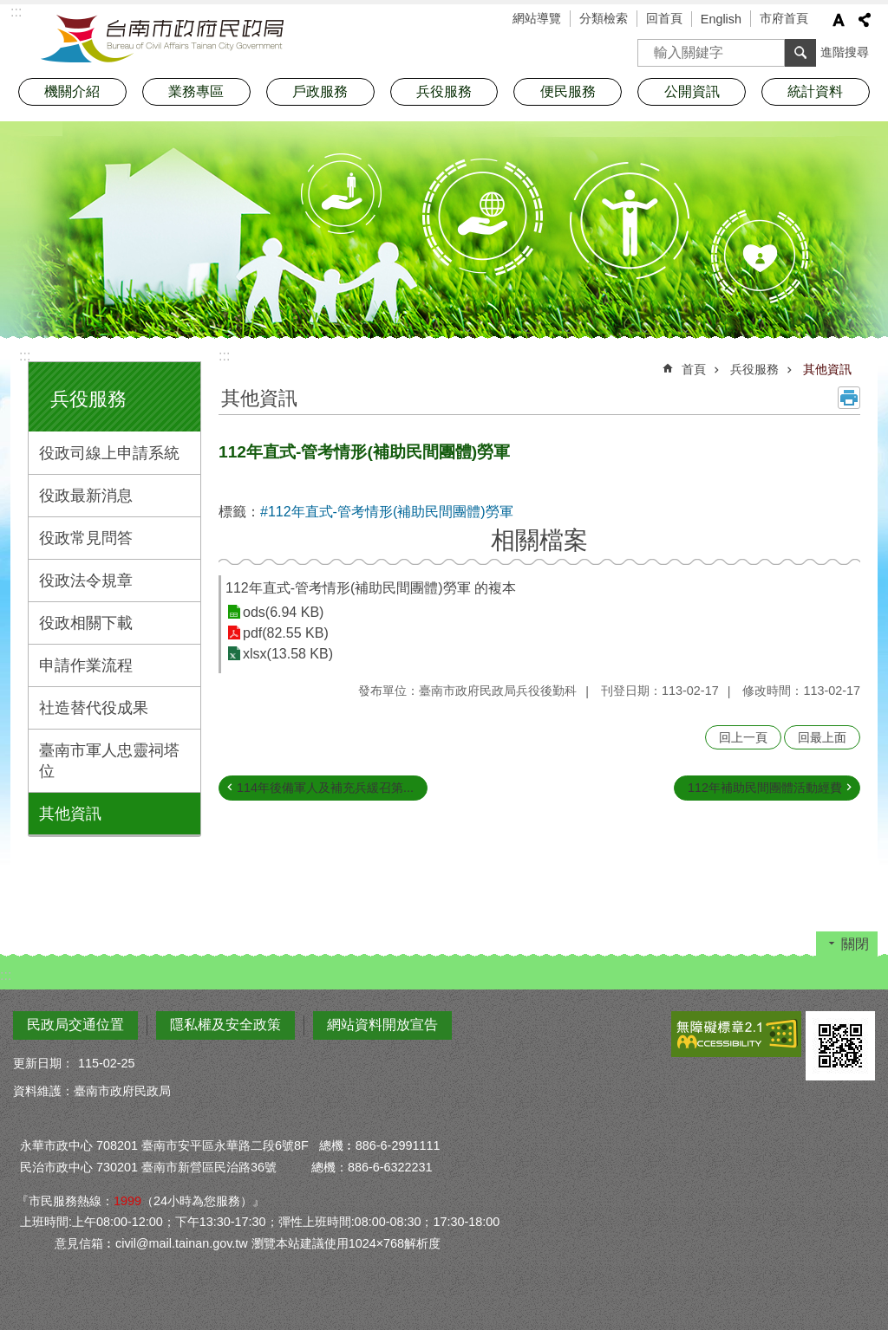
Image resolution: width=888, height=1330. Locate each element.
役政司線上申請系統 (109, 453)
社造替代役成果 (93, 708)
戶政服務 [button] (320, 91)
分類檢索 (603, 18)
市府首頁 (784, 18)
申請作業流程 (86, 665)
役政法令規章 (86, 580)
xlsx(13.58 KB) (288, 653)
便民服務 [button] (568, 91)
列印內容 (849, 397)
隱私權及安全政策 (225, 1024)
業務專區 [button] (196, 91)
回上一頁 (743, 737)
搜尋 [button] (800, 53)
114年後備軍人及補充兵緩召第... (325, 788)
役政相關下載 (86, 623)
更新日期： (43, 1063)
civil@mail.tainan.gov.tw (181, 1243)
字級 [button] (839, 20)
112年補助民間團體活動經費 (765, 788)
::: (24, 355)
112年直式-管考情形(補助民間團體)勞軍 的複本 (370, 588)
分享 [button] (865, 20)
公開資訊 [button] (692, 91)
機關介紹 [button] (72, 91)
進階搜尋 (844, 52)
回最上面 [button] (822, 737)
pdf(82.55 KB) (286, 633)
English (721, 19)
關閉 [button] (855, 944)
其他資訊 (70, 813)
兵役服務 (88, 399)
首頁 (694, 369)
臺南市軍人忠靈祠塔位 (109, 761)
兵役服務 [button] (444, 91)
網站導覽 (537, 18)
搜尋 (651, 47)
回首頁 (664, 18)
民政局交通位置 (75, 1024)
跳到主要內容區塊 (9, 9)
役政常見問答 (86, 538)
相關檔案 (539, 540)
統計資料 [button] (815, 91)
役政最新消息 (86, 495)
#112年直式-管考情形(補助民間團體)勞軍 (386, 511)
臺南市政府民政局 (162, 39)
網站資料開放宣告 (382, 1024)
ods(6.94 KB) (283, 612)
